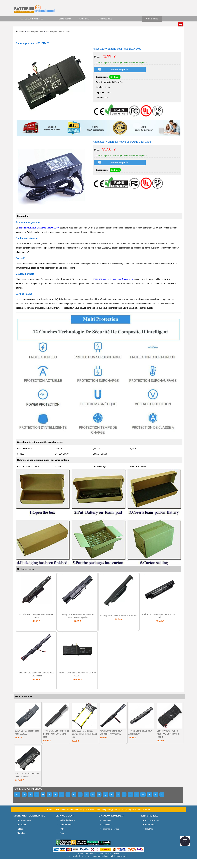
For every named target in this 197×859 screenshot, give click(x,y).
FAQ (62, 829)
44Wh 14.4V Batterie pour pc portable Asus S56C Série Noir (56, 734)
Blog (62, 833)
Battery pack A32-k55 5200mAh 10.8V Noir (118, 615)
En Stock (114, 77)
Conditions (21, 825)
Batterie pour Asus (35, 31)
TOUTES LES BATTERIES (31, 19)
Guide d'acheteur (67, 820)
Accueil (21, 31)
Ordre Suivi (85, 19)
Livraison (106, 825)
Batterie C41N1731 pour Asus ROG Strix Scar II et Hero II (168, 734)
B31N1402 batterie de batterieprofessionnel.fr (113, 279)
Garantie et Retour (110, 829)
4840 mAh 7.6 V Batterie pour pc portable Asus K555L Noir (84, 734)
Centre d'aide (152, 19)
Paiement (106, 820)
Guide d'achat (65, 19)
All (17, 794)
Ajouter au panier (120, 69)
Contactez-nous (105, 19)
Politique (21, 829)
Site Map (149, 829)
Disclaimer (21, 833)
